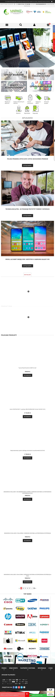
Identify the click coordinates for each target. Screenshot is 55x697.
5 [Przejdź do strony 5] (29, 588)
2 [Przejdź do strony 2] (23, 588)
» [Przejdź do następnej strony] (35, 588)
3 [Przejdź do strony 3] (25, 588)
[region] (27, 47)
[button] (7, 25)
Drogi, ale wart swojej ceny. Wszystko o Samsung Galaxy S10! (27, 259)
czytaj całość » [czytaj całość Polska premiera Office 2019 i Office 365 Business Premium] (27, 165)
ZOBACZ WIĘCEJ (27, 57)
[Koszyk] (48, 25)
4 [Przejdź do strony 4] (27, 588)
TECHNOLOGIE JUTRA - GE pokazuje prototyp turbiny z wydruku (27, 209)
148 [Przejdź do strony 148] (34, 588)
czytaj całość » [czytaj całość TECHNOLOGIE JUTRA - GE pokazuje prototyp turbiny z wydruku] (27, 215)
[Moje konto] (34, 25)
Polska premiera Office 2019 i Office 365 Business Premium (27, 159)
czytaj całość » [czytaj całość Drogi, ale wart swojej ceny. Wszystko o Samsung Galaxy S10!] (27, 266)
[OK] (21, 25)
